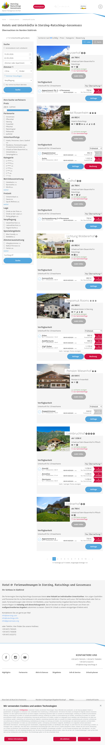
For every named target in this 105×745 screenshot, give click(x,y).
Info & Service (74, 672)
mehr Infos (78, 76)
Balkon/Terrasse (13, 246)
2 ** (8, 173)
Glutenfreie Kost (13, 223)
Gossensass (10, 117)
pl (68, 6)
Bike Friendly (12, 234)
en (63, 6)
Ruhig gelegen (12, 216)
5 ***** (9, 161)
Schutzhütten (11, 152)
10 (85, 559)
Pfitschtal (9, 126)
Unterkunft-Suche (92, 700)
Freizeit (7, 193)
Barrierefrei (11, 185)
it (59, 6)
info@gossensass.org (10, 621)
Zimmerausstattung (14, 240)
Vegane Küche (12, 228)
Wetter (71, 700)
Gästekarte (11, 182)
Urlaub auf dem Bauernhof (16, 149)
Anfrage (93, 98)
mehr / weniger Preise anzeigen (70, 351)
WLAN (9, 187)
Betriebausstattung (14, 179)
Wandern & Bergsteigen (44, 700)
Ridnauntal (10, 131)
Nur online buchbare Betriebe (16, 85)
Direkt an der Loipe (14, 214)
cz (65, 6)
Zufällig (55, 38)
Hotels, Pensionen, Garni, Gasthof (18, 141)
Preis (6, 103)
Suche (17, 90)
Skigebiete (56, 672)
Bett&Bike (10, 237)
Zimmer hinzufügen (13, 76)
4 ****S (9, 163)
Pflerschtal (10, 119)
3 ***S (9, 168)
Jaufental (9, 134)
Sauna (9, 199)
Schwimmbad (12, 197)
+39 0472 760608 (94, 659)
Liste (87, 42)
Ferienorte (9, 113)
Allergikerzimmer (13, 243)
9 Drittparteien (24, 710)
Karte (97, 42)
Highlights (6, 672)
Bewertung (80, 38)
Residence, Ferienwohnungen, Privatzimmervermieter (16, 146)
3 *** (9, 171)
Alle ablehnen (64, 739)
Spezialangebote (12, 231)
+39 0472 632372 (86, 662)
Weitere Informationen (15, 739)
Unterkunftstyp (12, 137)
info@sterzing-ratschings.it (86, 664)
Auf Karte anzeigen (79, 69)
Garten (9, 248)
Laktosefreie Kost (13, 225)
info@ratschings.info (10, 618)
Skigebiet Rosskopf (59, 700)
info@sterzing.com (9, 615)
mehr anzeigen (69, 92)
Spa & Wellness (12, 202)
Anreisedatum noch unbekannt (16, 48)
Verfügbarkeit (45, 82)
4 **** (9, 166)
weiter (6, 251)
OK (89, 739)
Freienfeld (9, 124)
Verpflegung (10, 219)
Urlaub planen (39, 7)
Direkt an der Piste (13, 211)
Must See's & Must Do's (10, 700)
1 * (8, 176)
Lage (6, 208)
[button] (101, 705)
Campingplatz (11, 154)
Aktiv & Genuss (42, 672)
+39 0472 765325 (78, 659)
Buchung (93, 166)
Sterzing (9, 122)
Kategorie (8, 157)
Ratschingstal (10, 129)
